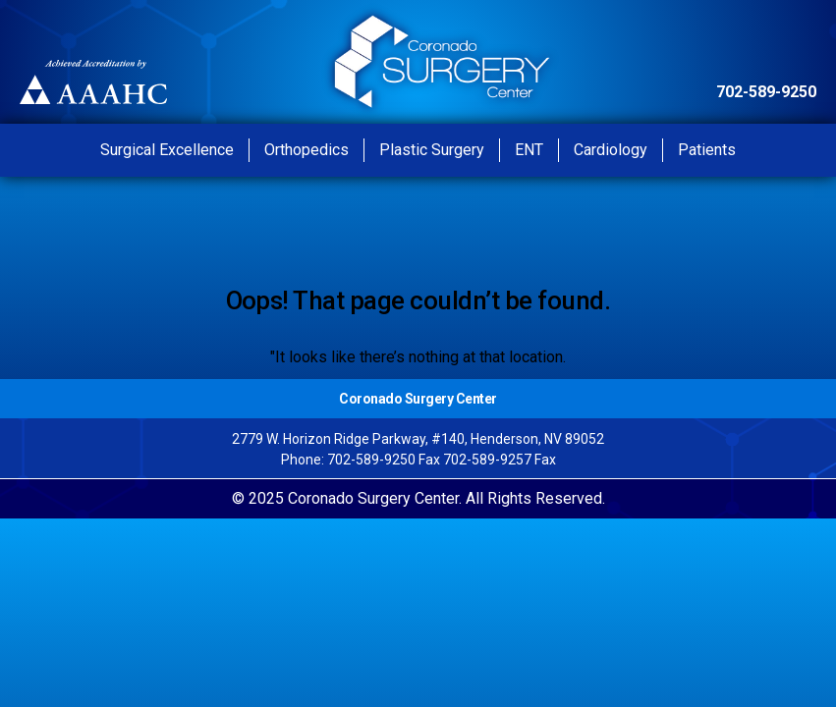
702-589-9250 (766, 91)
